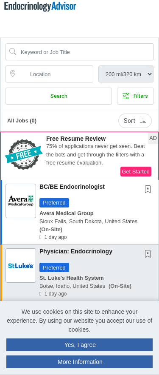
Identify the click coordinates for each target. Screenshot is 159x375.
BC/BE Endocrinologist (72, 186)
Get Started (136, 171)
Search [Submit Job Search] (58, 96)
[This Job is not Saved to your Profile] (149, 190)
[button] (156, 16)
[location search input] (55, 73)
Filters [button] (135, 96)
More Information (80, 361)
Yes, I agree (80, 344)
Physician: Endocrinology (75, 251)
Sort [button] (135, 120)
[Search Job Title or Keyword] (85, 51)
